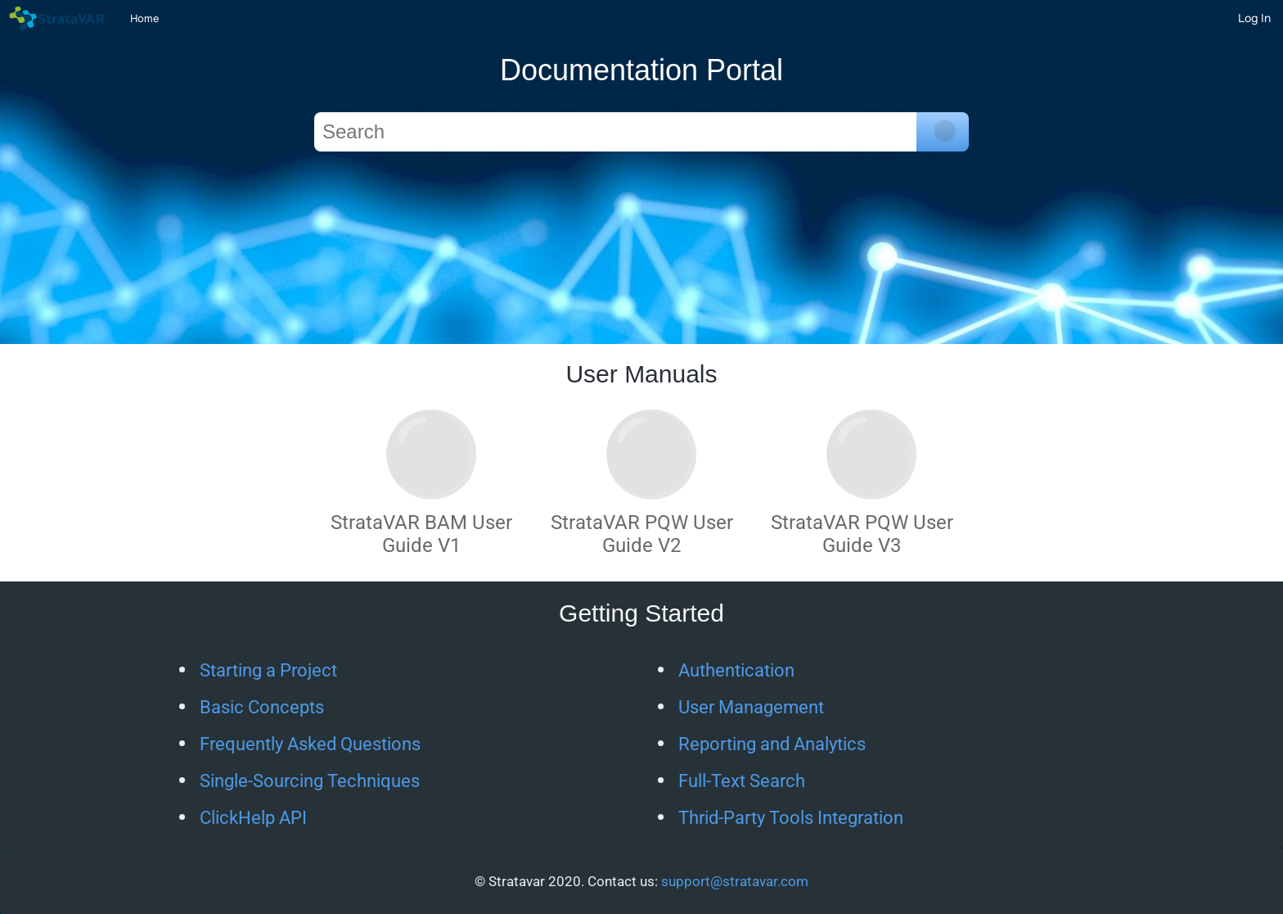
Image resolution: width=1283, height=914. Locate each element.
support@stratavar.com (734, 881)
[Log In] (1254, 18)
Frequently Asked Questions (310, 744)
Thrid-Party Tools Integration (790, 818)
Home (144, 18)
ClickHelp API (253, 818)
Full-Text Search (741, 781)
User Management (751, 707)
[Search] (615, 132)
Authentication (736, 670)
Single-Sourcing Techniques (310, 781)
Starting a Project (268, 670)
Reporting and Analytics (772, 744)
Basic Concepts (262, 707)
